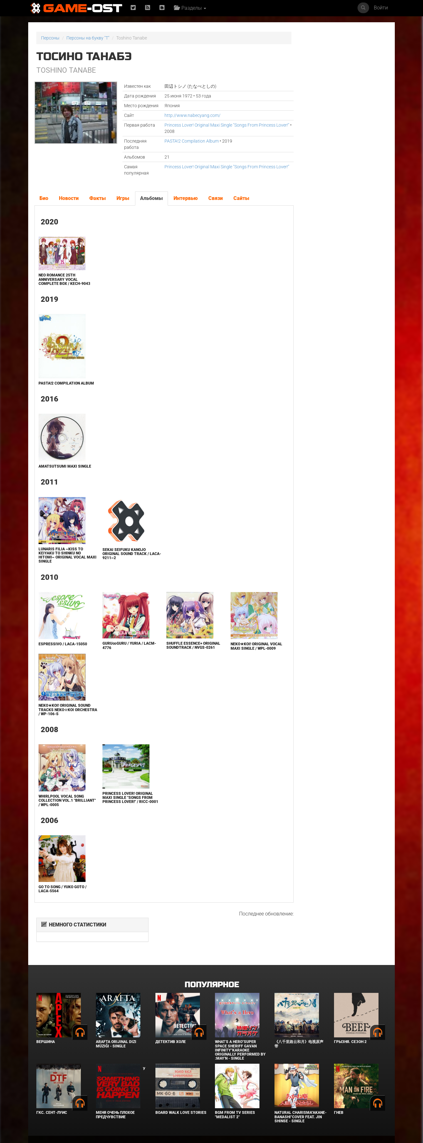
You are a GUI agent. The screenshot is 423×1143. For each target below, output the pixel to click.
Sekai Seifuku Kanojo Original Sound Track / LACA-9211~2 (119, 558)
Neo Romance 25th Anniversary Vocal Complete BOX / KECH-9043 (64, 279)
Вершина (45, 1012)
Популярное (212, 955)
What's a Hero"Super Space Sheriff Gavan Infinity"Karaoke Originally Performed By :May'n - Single (240, 1020)
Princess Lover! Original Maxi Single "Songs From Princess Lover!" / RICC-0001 (121, 807)
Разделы (191, 8)
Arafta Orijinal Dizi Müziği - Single (116, 1014)
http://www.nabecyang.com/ (182, 115)
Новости (68, 198)
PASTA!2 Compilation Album (181, 141)
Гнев (338, 1083)
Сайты (241, 198)
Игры (122, 198)
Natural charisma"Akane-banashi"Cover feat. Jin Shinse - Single (300, 1087)
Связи (215, 198)
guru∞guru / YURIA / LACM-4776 (116, 650)
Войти (381, 8)
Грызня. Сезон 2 (350, 1012)
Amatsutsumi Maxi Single (64, 470)
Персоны (50, 37)
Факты (97, 198)
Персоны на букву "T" (87, 37)
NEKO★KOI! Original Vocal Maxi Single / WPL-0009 (238, 650)
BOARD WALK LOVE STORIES (180, 1083)
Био (43, 198)
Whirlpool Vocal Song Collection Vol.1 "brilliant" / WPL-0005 (60, 808)
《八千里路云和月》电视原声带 (298, 1014)
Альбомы (151, 198)
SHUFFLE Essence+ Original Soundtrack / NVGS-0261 (177, 651)
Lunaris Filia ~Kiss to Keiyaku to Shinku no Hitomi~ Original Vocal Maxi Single (61, 559)
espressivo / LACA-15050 (62, 648)
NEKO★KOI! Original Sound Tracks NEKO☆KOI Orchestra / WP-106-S (64, 717)
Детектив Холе (170, 1012)
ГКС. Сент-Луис (51, 1083)
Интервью (185, 198)
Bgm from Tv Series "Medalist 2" (235, 1085)
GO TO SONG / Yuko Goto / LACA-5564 (62, 897)
